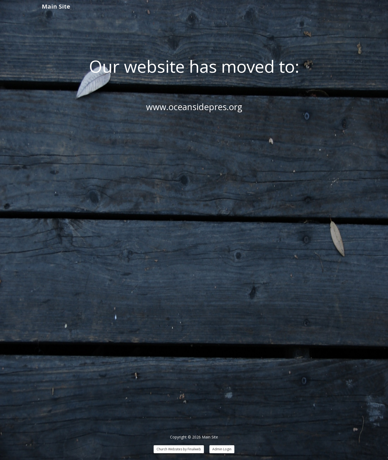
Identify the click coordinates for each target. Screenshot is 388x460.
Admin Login (221, 449)
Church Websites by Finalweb (179, 449)
